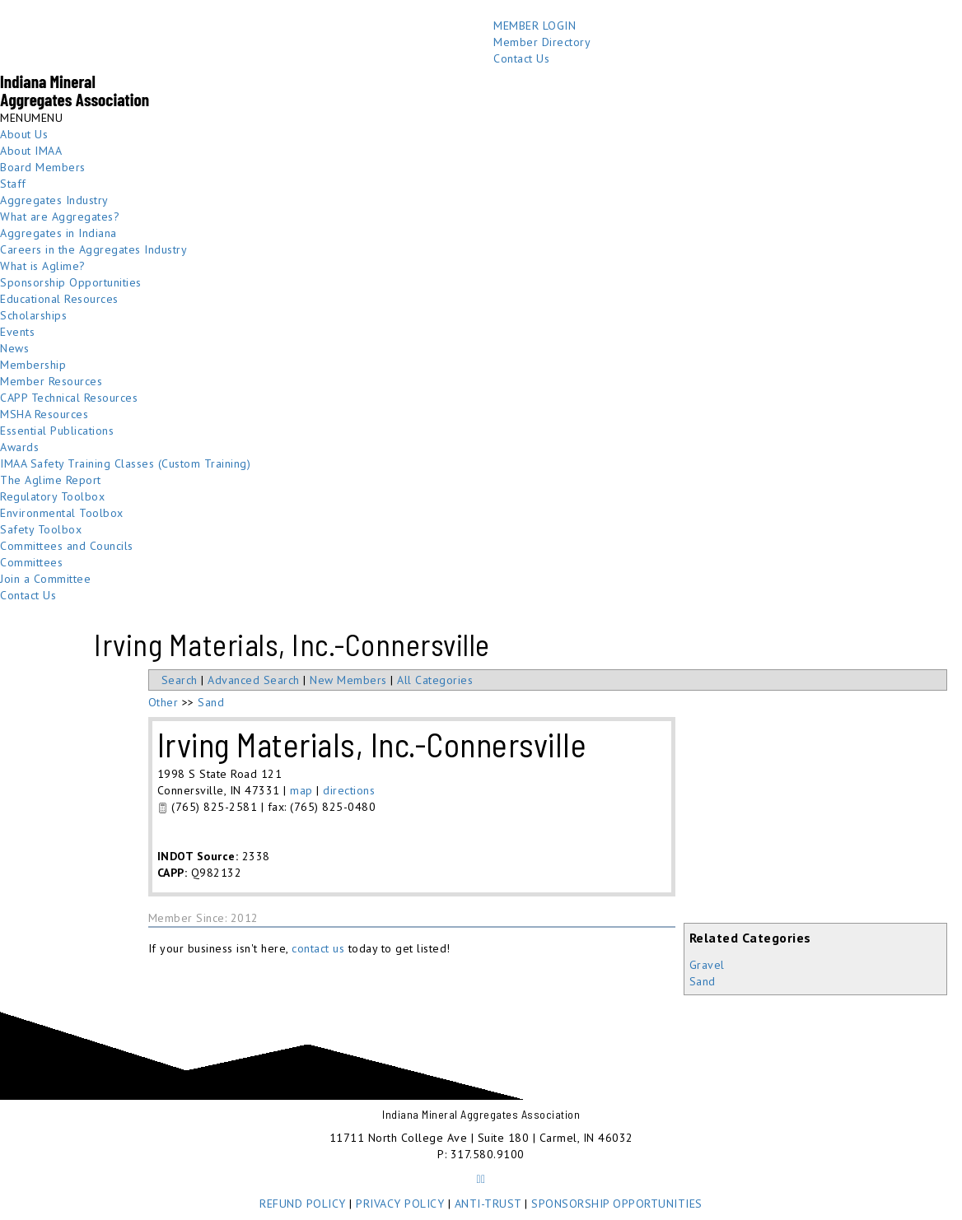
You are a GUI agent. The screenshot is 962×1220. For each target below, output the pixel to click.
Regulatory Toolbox (52, 496)
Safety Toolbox (41, 529)
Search (179, 680)
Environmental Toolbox (62, 512)
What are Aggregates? (59, 216)
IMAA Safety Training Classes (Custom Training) (125, 463)
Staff (13, 183)
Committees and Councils (66, 545)
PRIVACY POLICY (400, 1203)
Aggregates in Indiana (58, 233)
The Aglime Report (50, 480)
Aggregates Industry (54, 200)
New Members (348, 680)
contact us (318, 948)
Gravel (707, 964)
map (301, 790)
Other (163, 702)
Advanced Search (254, 680)
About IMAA (31, 150)
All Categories (435, 680)
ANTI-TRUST (488, 1203)
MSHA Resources (44, 414)
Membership (33, 364)
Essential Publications (57, 430)
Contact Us (521, 58)
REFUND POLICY (302, 1203)
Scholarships (33, 315)
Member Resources (51, 381)
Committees (31, 562)
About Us (24, 134)
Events (17, 331)
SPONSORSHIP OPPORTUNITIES (617, 1203)
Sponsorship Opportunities (71, 282)
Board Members (43, 167)
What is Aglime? (43, 265)
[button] (31, 117)
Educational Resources (59, 298)
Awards (19, 447)
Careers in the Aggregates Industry (93, 249)
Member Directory (542, 42)
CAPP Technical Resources (69, 397)
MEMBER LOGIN (534, 25)
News (14, 348)
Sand (702, 981)
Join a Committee (45, 578)
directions (349, 790)
